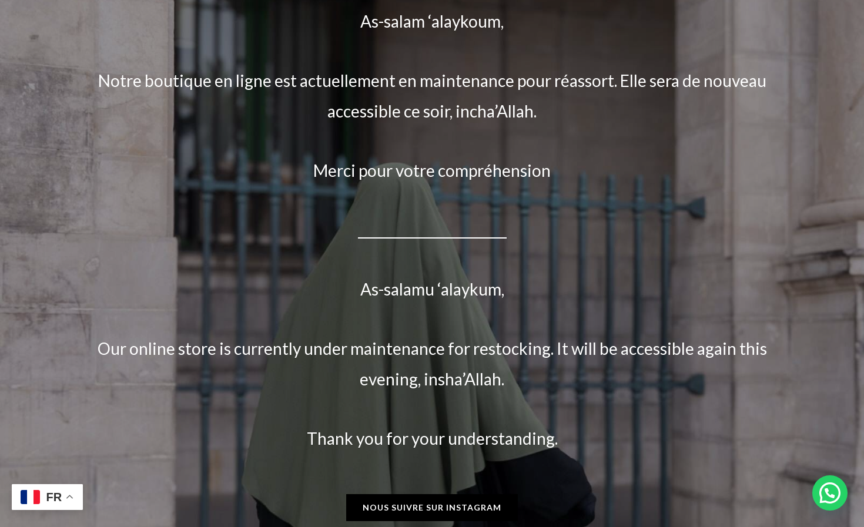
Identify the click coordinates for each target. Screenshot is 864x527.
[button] (830, 493)
